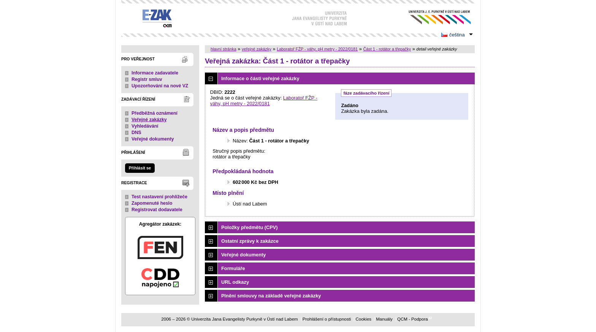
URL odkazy (235, 282)
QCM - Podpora (412, 319)
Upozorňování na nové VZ (160, 86)
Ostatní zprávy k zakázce (250, 241)
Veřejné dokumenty (153, 139)
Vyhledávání (145, 126)
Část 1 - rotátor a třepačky (387, 49)
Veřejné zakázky (149, 119)
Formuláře (233, 268)
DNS (136, 132)
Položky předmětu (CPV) (249, 227)
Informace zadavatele (155, 73)
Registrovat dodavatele (157, 209)
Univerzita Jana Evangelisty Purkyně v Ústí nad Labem (434, 17)
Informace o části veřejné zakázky (260, 78)
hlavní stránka (223, 49)
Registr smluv (147, 79)
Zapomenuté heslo (152, 203)
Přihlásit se (140, 168)
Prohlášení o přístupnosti (327, 319)
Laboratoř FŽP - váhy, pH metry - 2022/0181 (317, 49)
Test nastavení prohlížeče (159, 196)
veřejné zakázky (256, 49)
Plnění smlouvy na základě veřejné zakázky (271, 296)
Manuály (384, 319)
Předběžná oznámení (155, 113)
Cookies (363, 319)
